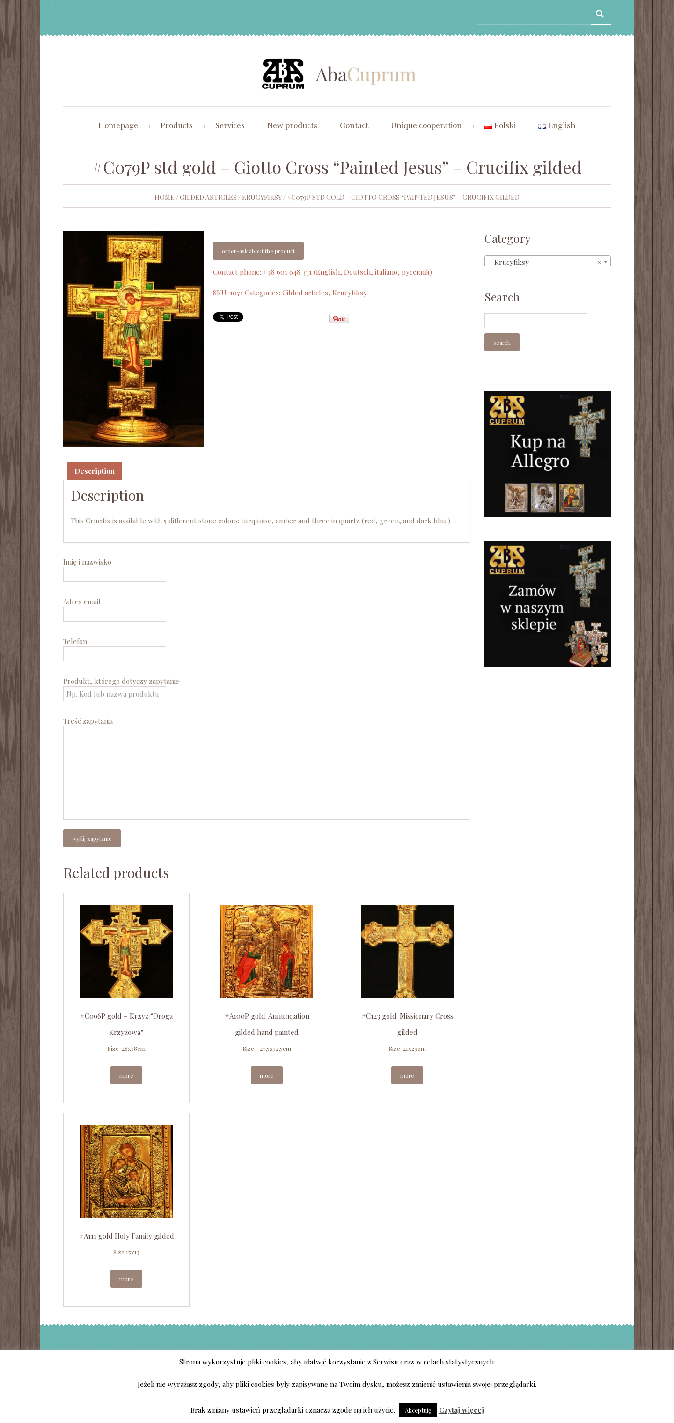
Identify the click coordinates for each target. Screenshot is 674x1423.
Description (94, 471)
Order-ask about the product (258, 251)
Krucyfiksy (262, 197)
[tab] (94, 471)
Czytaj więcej (461, 1410)
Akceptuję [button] (418, 1410)
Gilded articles (208, 197)
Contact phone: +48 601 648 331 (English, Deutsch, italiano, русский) (322, 272)
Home (164, 197)
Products (177, 125)
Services (230, 125)
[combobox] (547, 261)
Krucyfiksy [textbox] (545, 262)
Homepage (118, 125)
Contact (354, 125)
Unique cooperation (426, 125)
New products (292, 125)
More (126, 1075)
